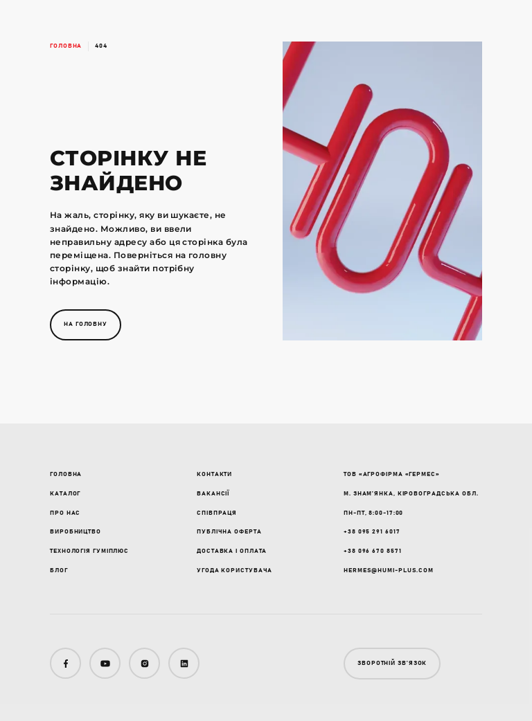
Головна (66, 46)
